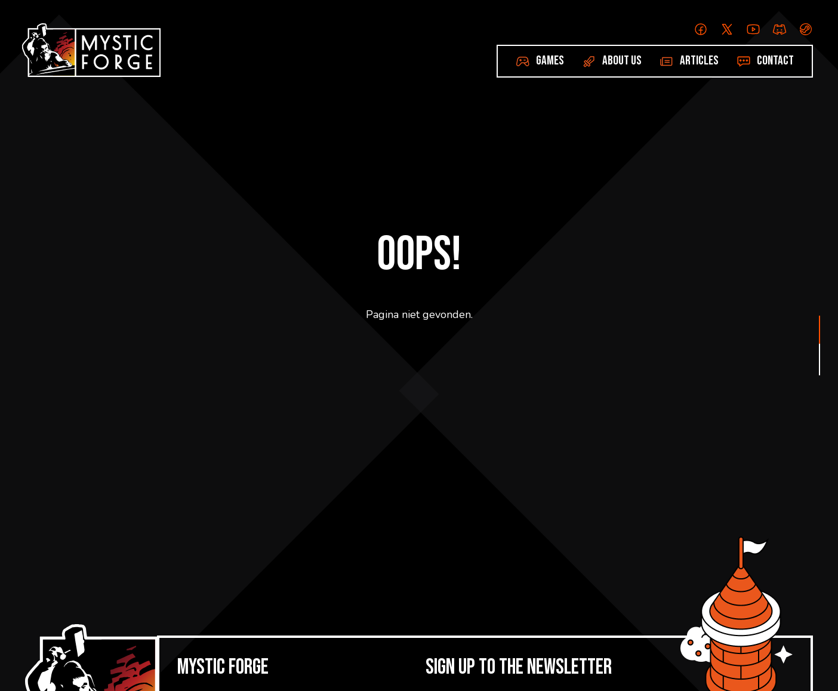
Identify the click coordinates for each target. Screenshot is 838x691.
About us (622, 60)
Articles (699, 60)
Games (550, 60)
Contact (775, 60)
